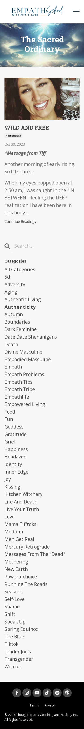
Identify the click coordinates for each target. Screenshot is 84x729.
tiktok (11, 644)
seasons (13, 591)
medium (13, 531)
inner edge (16, 472)
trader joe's (17, 651)
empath (13, 367)
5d (7, 277)
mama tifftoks (20, 524)
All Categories (19, 269)
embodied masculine (27, 359)
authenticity (13, 135)
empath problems (24, 374)
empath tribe (19, 389)
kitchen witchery (23, 494)
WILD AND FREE (26, 127)
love (9, 517)
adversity (14, 284)
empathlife (16, 397)
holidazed (15, 457)
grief (10, 442)
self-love (14, 599)
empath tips (18, 382)
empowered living (24, 404)
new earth (16, 569)
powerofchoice (20, 577)
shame (12, 606)
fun (8, 419)
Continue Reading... (20, 221)
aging (10, 292)
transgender (18, 659)
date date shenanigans (30, 337)
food (9, 412)
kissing (12, 487)
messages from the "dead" (34, 554)
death (11, 344)
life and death (20, 502)
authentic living (22, 299)
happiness (16, 449)
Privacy (49, 705)
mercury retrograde (27, 547)
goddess (14, 427)
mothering (16, 562)
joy (7, 479)
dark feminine (20, 329)
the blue (14, 637)
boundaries (17, 322)
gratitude (15, 434)
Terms (34, 705)
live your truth (21, 509)
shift (9, 614)
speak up (15, 622)
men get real (19, 539)
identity (13, 464)
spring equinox (21, 629)
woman (12, 666)
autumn (13, 314)
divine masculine (23, 352)
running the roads (25, 584)
